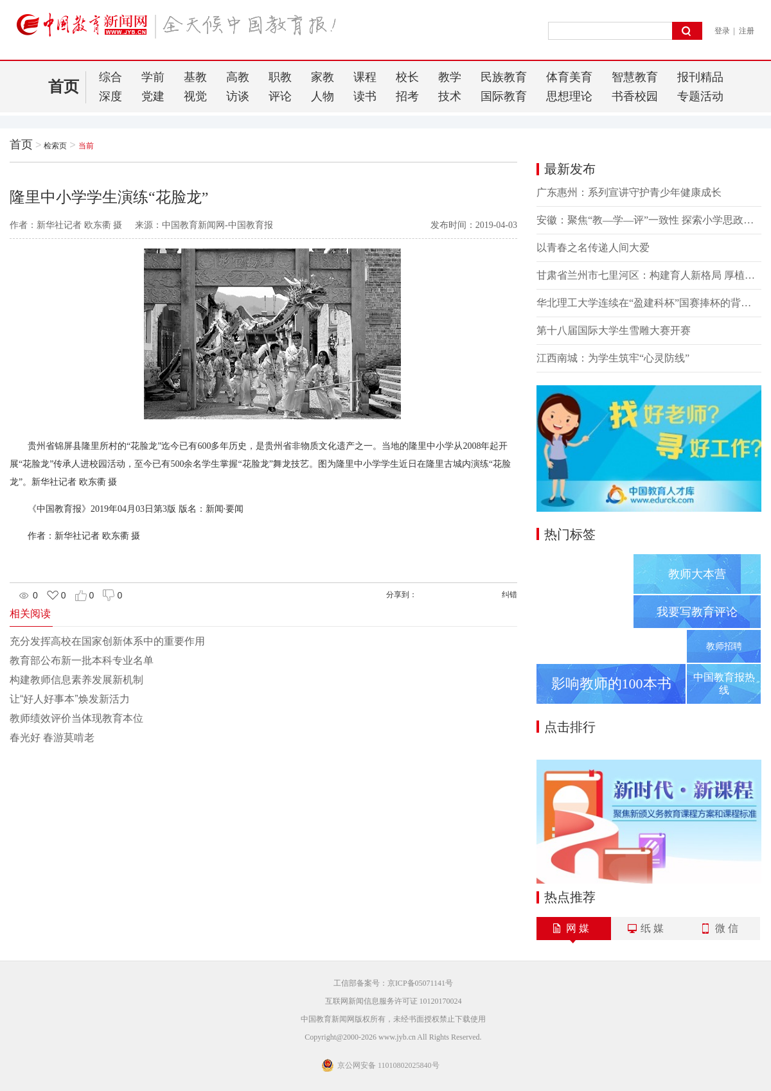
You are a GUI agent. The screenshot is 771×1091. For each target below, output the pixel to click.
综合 (110, 77)
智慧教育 (635, 77)
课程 (365, 77)
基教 (195, 77)
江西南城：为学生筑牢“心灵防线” (612, 358)
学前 (152, 77)
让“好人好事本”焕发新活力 (70, 699)
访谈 (237, 96)
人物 (322, 96)
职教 (280, 77)
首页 (63, 86)
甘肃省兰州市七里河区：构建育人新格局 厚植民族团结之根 (648, 275)
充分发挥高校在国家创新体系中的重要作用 (107, 641)
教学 (449, 77)
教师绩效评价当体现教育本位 (76, 718)
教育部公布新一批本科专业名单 (82, 660)
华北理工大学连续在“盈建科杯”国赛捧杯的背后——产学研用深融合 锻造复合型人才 (648, 302)
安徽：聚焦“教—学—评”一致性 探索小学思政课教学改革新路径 (648, 219)
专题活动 (700, 96)
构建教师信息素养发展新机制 (76, 679)
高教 (237, 77)
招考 (407, 96)
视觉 (195, 96)
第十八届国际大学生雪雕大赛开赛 (613, 330)
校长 (407, 77)
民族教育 (504, 77)
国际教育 (504, 96)
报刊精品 (700, 77)
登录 (722, 30)
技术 (449, 96)
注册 (746, 30)
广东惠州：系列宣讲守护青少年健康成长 (629, 192)
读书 (365, 96)
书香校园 (635, 96)
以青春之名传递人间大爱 (593, 247)
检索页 (55, 145)
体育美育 (569, 77)
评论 (280, 96)
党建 (152, 96)
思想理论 (569, 96)
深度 (110, 96)
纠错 (509, 594)
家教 (322, 77)
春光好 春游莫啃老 (52, 737)
